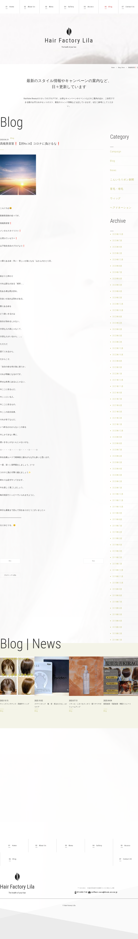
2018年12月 (117, 570)
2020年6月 (117, 456)
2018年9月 (117, 589)
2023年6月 (117, 323)
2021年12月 (117, 380)
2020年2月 (117, 481)
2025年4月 (117, 247)
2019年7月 (117, 526)
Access (89, 7)
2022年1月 (117, 374)
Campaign (115, 151)
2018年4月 (117, 621)
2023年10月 (117, 310)
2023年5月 (117, 329)
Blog (108, 7)
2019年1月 (117, 564)
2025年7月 (117, 240)
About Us (29, 7)
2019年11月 (117, 500)
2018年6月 (117, 608)
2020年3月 (117, 475)
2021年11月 (117, 386)
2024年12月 (117, 259)
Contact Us (128, 7)
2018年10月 (117, 583)
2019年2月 (117, 557)
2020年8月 (117, 443)
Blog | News (121, 67)
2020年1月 (117, 488)
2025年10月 (117, 234)
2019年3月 (117, 551)
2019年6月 (117, 532)
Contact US (125, 859)
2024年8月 (117, 266)
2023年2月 (117, 342)
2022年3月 (117, 367)
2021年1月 (117, 424)
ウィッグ (115, 198)
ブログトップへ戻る (10, 575)
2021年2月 (117, 418)
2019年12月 (117, 494)
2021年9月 (117, 393)
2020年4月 (117, 469)
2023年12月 (117, 304)
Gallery (69, 7)
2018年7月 (117, 602)
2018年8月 (117, 595)
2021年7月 (117, 399)
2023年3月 (117, 336)
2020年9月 (117, 437)
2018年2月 (117, 633)
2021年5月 (117, 412)
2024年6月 (117, 278)
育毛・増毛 (116, 188)
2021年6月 (117, 405)
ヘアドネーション (120, 207)
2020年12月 (117, 431)
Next (93, 561)
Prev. (10, 561)
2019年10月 (117, 507)
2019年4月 (117, 545)
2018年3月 (117, 627)
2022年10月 (117, 355)
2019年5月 (117, 538)
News (113, 170)
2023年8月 (117, 317)
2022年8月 (117, 361)
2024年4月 (117, 291)
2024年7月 (117, 272)
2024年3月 (117, 298)
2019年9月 (117, 513)
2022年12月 (117, 348)
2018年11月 (117, 576)
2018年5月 (117, 614)
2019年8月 (117, 519)
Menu (49, 7)
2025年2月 (117, 253)
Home (10, 7)
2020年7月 (117, 450)
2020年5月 (117, 462)
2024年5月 (117, 285)
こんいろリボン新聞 (122, 179)
